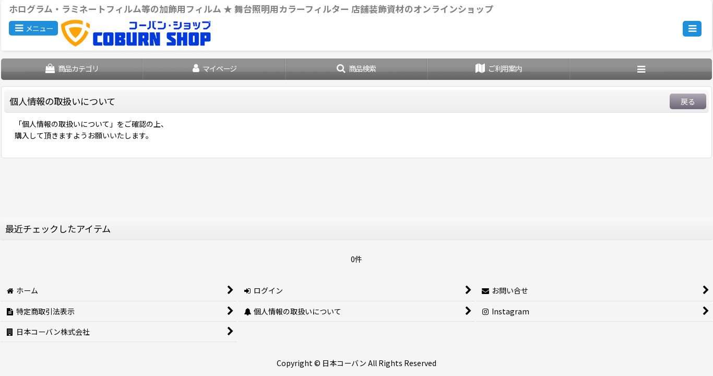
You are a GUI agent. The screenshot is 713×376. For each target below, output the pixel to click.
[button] (33, 28)
